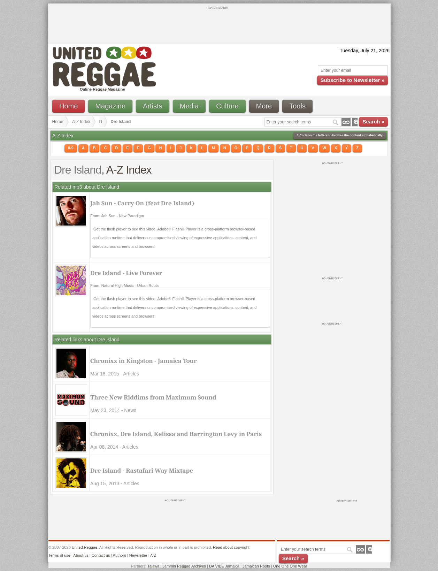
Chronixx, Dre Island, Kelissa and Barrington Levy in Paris (176, 434)
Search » (373, 121)
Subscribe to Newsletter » (352, 80)
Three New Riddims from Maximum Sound (153, 397)
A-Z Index (81, 121)
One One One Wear (290, 566)
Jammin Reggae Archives (184, 566)
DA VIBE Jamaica (224, 566)
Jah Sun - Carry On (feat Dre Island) (142, 203)
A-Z (153, 555)
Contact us (101, 555)
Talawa (153, 566)
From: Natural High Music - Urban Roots (124, 285)
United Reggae (84, 547)
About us (80, 555)
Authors (119, 555)
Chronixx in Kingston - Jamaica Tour (143, 361)
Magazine (110, 106)
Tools (297, 106)
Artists (152, 106)
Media (189, 106)
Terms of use (59, 555)
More (264, 106)
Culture (227, 106)
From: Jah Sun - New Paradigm (117, 216)
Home (68, 106)
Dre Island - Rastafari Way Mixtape (141, 470)
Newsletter (138, 555)
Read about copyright (231, 547)
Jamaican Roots (256, 566)
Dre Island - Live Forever (126, 273)
